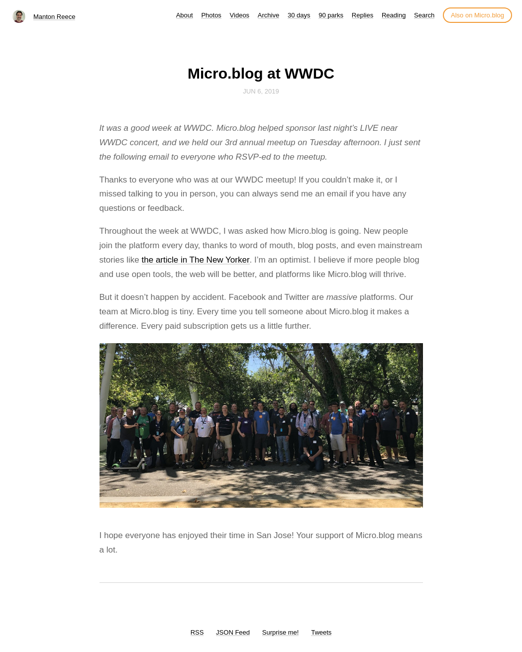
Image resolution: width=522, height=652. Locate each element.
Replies (362, 15)
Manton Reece (54, 16)
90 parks (330, 15)
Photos (211, 15)
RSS (197, 632)
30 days (299, 15)
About (184, 15)
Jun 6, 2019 (261, 91)
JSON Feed (233, 632)
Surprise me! (280, 632)
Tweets (321, 632)
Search (424, 15)
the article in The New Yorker (196, 260)
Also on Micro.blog (477, 15)
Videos (240, 15)
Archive (268, 15)
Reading (394, 15)
